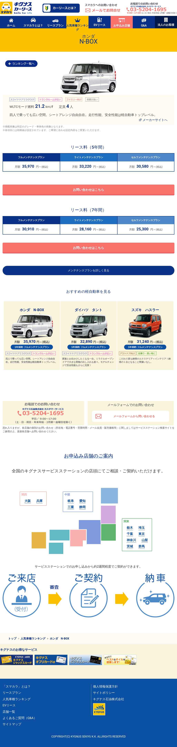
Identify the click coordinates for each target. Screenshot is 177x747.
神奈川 (131, 540)
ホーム (11, 22)
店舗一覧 (9, 711)
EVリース (99, 22)
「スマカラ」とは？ (17, 686)
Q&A (143, 22)
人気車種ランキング (77, 23)
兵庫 (39, 501)
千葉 (130, 534)
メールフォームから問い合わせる (134, 416)
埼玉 (141, 527)
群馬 (141, 546)
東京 (141, 534)
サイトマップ (12, 724)
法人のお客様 (166, 22)
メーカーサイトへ (155, 120)
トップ (12, 638)
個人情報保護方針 (105, 686)
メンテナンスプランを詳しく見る (88, 270)
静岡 (82, 507)
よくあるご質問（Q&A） (20, 718)
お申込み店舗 (121, 22)
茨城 (130, 546)
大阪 (28, 501)
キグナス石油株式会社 (108, 699)
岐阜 (71, 501)
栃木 (130, 527)
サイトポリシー (104, 692)
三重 (71, 507)
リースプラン (55, 22)
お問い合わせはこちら (88, 190)
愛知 (82, 501)
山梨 (145, 540)
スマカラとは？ (33, 22)
